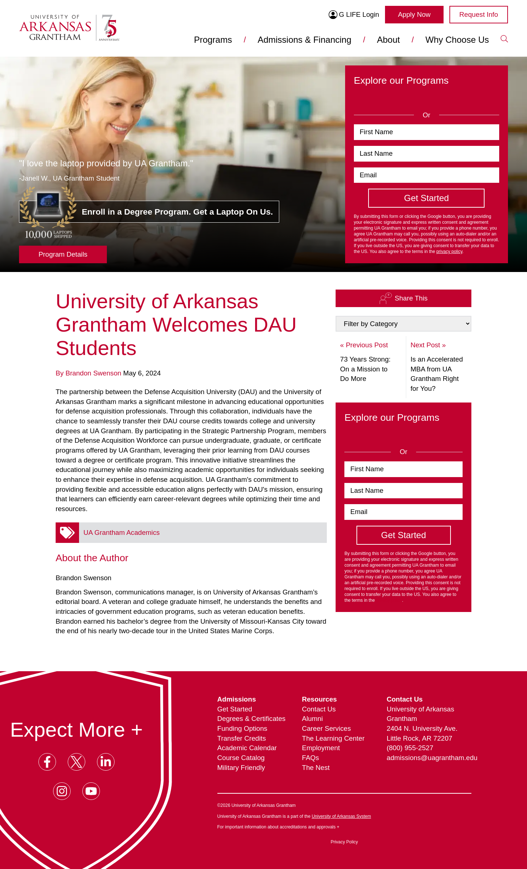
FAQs (310, 758)
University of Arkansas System (341, 816)
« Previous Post (364, 345)
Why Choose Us (457, 40)
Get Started (234, 709)
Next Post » (428, 345)
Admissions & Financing (304, 40)
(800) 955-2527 (410, 748)
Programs (213, 40)
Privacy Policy (344, 842)
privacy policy (449, 251)
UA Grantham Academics (121, 532)
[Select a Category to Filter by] (403, 324)
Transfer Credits (241, 738)
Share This (403, 298)
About (388, 40)
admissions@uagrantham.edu (429, 758)
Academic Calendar (247, 748)
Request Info (478, 14)
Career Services (326, 728)
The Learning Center (333, 738)
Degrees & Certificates (251, 718)
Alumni (312, 718)
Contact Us (319, 709)
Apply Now (414, 14)
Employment (321, 748)
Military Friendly (241, 767)
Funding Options (242, 728)
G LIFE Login (354, 14)
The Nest (316, 767)
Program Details (62, 254)
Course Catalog (241, 758)
